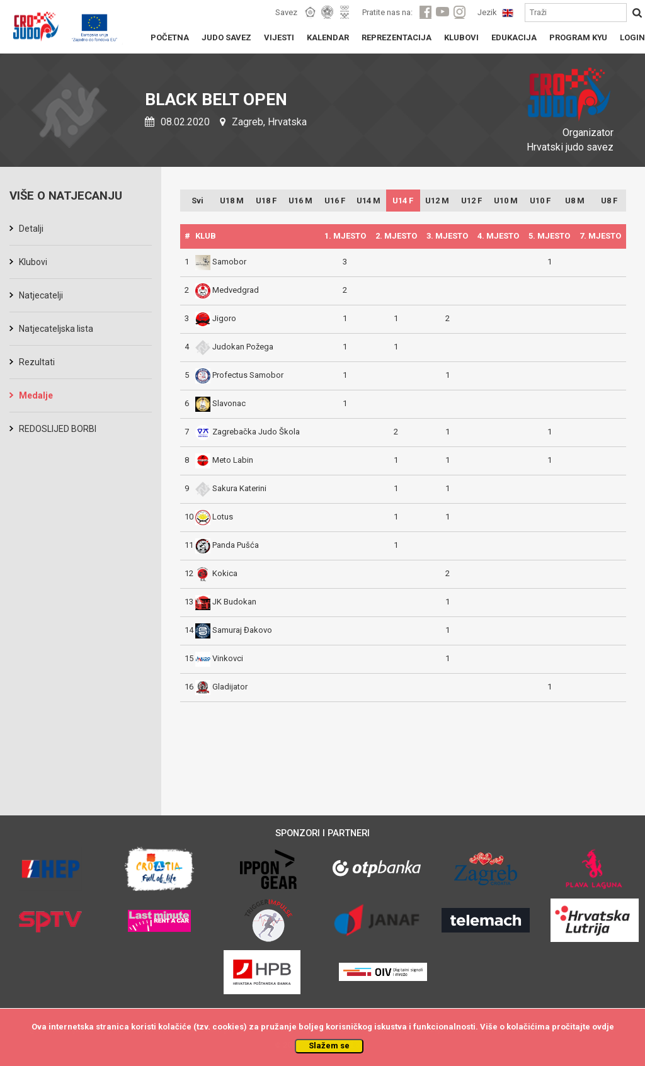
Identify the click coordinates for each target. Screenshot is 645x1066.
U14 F (402, 200)
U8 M (575, 200)
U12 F (471, 200)
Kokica (216, 573)
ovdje (603, 1026)
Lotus (214, 516)
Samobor (220, 261)
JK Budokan (225, 601)
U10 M (506, 200)
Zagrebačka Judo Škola (247, 431)
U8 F (609, 200)
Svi (197, 200)
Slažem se (329, 1045)
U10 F (540, 200)
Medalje (36, 395)
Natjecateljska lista (56, 329)
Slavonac (220, 403)
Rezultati (37, 362)
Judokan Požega (234, 346)
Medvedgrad (227, 290)
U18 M (232, 200)
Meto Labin (224, 460)
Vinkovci (219, 658)
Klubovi (33, 262)
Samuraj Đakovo (233, 630)
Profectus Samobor (239, 375)
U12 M (437, 200)
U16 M (300, 200)
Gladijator (221, 686)
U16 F (334, 200)
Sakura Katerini (230, 488)
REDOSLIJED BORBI (57, 429)
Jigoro (215, 318)
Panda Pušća (227, 545)
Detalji (31, 229)
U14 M (368, 200)
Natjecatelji (41, 295)
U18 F (266, 200)
